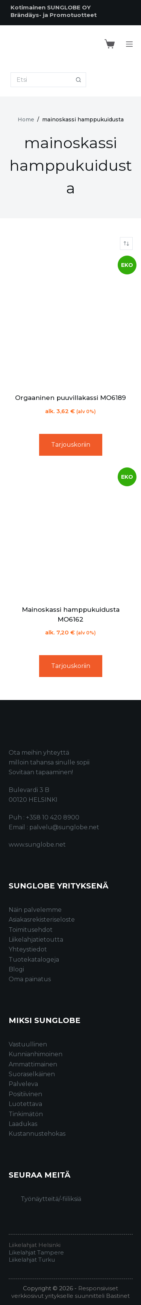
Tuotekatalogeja (34, 959)
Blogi (16, 969)
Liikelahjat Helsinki (35, 1244)
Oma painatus (30, 979)
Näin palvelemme (35, 909)
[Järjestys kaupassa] (126, 243)
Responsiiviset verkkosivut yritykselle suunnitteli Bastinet (70, 1292)
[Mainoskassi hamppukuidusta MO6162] (71, 533)
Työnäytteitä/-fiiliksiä (51, 1198)
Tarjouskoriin (70, 444)
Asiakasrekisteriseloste (42, 919)
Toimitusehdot (31, 929)
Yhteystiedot (28, 949)
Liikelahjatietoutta (36, 939)
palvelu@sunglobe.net (64, 827)
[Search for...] (41, 79)
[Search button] (78, 79)
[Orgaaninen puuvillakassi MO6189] (71, 321)
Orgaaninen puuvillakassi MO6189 (70, 397)
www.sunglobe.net (37, 844)
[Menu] (129, 44)
